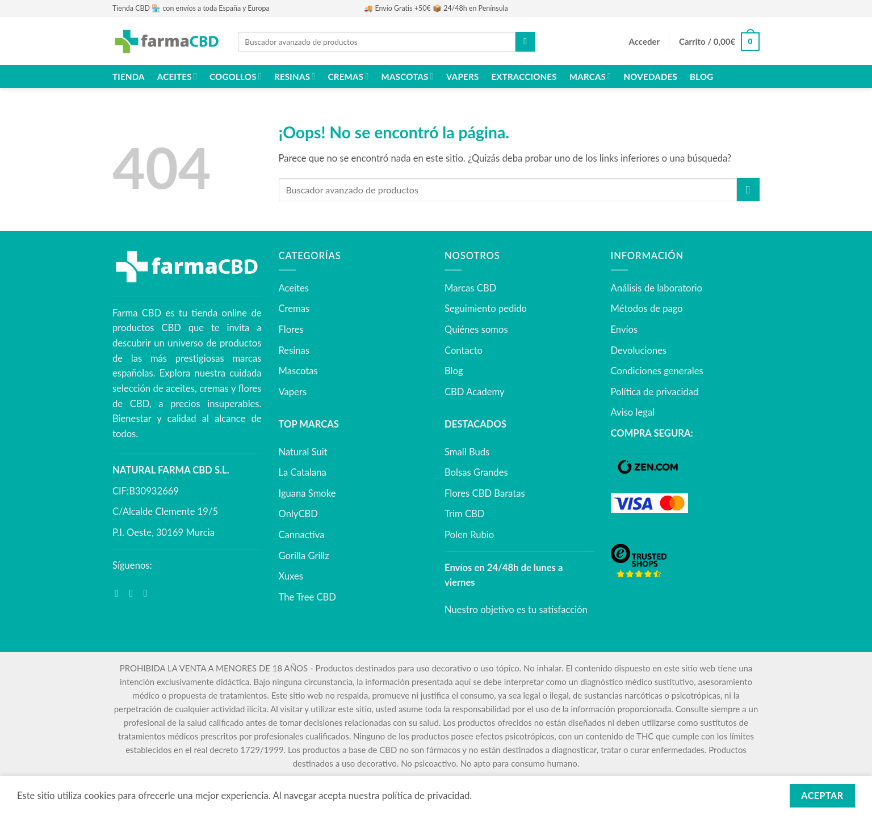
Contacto (464, 350)
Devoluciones (639, 350)
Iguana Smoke (307, 493)
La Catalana (302, 472)
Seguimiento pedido (486, 308)
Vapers (462, 76)
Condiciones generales (657, 371)
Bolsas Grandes (476, 472)
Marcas (590, 76)
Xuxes (291, 576)
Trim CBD (464, 513)
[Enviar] (525, 42)
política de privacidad (426, 795)
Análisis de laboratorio (656, 288)
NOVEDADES (650, 76)
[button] (644, 41)
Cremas (348, 76)
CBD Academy (475, 392)
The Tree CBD (308, 597)
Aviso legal (633, 412)
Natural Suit (303, 452)
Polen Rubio (469, 534)
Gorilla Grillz (304, 555)
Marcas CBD (470, 288)
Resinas (294, 76)
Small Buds (467, 452)
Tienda (128, 76)
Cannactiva (302, 534)
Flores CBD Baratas (485, 493)
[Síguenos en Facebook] (119, 593)
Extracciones (523, 76)
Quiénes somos (476, 329)
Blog (701, 76)
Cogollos (235, 76)
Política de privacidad (655, 392)
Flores (291, 329)
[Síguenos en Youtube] (148, 593)
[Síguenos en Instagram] (134, 593)
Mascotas (408, 76)
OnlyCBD (298, 513)
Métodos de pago (647, 308)
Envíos (624, 329)
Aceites (177, 76)
